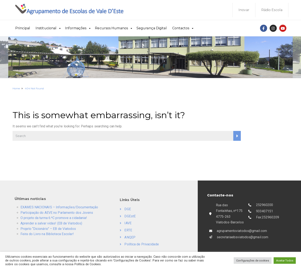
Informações (75, 28)
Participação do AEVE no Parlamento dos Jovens (56, 213)
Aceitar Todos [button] (284, 260)
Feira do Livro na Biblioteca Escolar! (47, 234)
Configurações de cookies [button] (252, 260)
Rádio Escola (271, 10)
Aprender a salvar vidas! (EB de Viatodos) (51, 223)
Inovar (244, 10)
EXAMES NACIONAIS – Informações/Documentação (59, 207)
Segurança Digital (151, 28)
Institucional (46, 28)
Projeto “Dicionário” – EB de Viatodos (48, 229)
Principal (22, 28)
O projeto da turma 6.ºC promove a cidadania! (53, 218)
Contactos (180, 28)
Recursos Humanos (111, 28)
